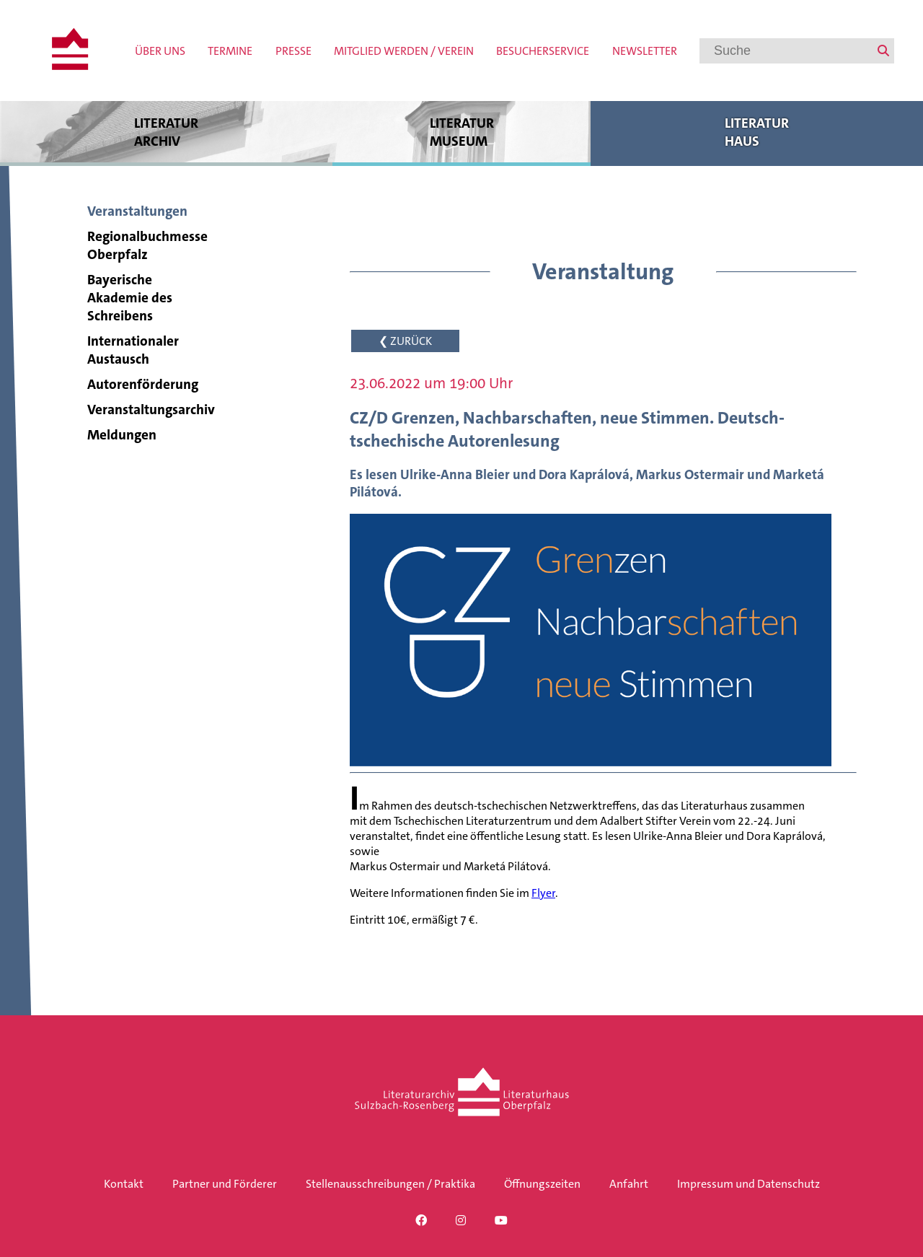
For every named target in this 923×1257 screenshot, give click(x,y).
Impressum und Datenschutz (748, 1183)
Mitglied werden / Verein (404, 50)
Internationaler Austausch (133, 350)
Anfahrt (628, 1183)
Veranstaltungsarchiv (151, 409)
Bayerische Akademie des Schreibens (129, 298)
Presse (293, 50)
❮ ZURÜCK (405, 341)
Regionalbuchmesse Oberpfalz (147, 245)
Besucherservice (542, 50)
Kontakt (123, 1183)
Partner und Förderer (224, 1183)
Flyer (543, 893)
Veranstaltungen (137, 211)
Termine (230, 50)
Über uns (160, 50)
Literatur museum (461, 131)
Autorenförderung (142, 384)
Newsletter (644, 50)
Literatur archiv (166, 131)
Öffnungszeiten (542, 1183)
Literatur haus (757, 131)
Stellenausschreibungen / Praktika (390, 1183)
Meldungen (121, 435)
